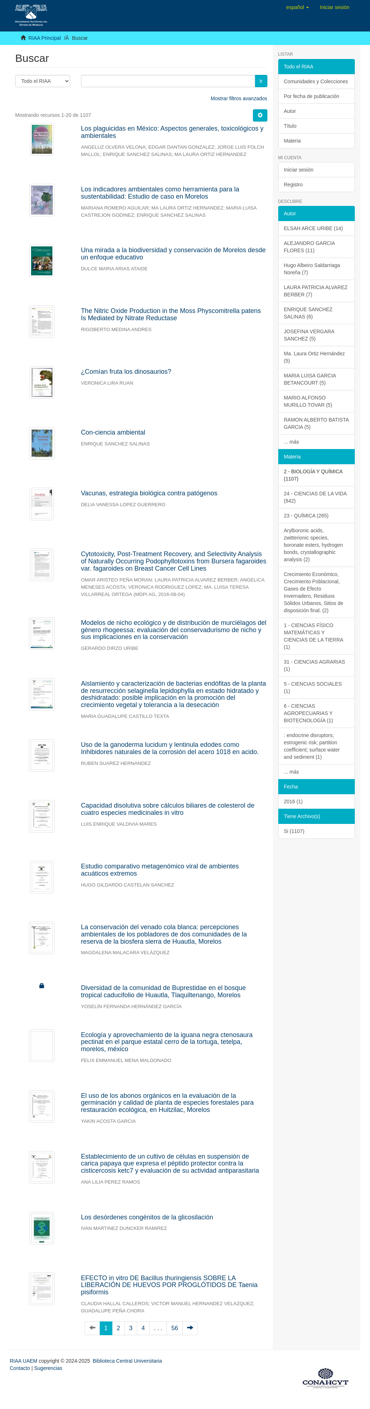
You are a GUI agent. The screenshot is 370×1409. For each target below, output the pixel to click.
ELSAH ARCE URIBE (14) (313, 228)
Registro (293, 184)
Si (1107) (294, 831)
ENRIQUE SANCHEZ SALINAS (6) (308, 313)
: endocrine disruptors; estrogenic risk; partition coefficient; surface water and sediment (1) (312, 746)
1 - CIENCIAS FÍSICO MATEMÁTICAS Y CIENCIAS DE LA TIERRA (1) (314, 636)
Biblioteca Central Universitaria (127, 1361)
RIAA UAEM (24, 1361)
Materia (292, 141)
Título (290, 126)
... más (291, 442)
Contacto (20, 1368)
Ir (261, 81)
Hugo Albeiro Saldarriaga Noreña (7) (312, 268)
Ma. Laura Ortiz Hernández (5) (314, 357)
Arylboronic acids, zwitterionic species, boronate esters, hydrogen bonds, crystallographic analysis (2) (313, 545)
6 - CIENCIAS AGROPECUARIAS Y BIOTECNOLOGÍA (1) (308, 713)
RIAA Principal (45, 38)
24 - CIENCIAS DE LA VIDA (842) (315, 497)
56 (174, 1328)
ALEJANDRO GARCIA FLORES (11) (309, 246)
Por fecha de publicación (311, 96)
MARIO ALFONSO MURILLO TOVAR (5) (308, 401)
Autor (290, 111)
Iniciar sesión (299, 170)
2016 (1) (293, 801)
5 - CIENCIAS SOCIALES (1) (313, 687)
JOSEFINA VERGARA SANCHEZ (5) (309, 335)
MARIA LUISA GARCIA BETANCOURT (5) (310, 379)
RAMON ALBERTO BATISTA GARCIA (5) (316, 423)
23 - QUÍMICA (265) (306, 516)
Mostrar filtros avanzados (239, 98)
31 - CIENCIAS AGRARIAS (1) (314, 665)
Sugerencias (48, 1368)
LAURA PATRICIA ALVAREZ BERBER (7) (316, 290)
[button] (297, 7)
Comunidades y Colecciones (316, 81)
